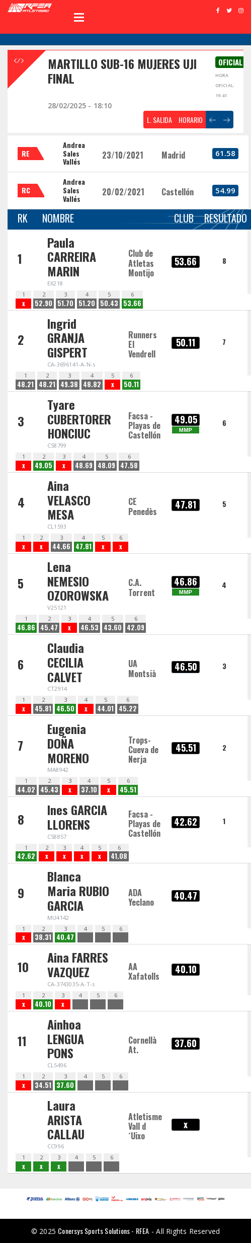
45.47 (49, 627)
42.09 (135, 627)
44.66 (61, 546)
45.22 (128, 708)
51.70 (65, 303)
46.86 (26, 627)
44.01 (105, 708)
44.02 (26, 789)
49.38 (69, 384)
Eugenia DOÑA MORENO (68, 743)
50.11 (131, 384)
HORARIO (191, 119)
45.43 (49, 789)
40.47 (65, 937)
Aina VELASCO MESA (69, 500)
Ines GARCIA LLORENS (77, 816)
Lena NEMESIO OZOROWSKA (78, 581)
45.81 (43, 708)
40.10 (43, 1004)
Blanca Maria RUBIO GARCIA (78, 890)
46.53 (89, 627)
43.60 (113, 627)
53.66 (132, 303)
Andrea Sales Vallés (74, 153)
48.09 (106, 465)
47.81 (83, 546)
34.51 (43, 1085)
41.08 (119, 856)
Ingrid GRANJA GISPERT (67, 337)
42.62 (26, 856)
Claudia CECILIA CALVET (65, 662)
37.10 (89, 789)
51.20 (86, 303)
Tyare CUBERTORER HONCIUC (79, 419)
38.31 (43, 937)
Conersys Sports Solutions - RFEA (103, 1230)
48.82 (92, 384)
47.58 (129, 465)
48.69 (84, 465)
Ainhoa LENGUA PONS (65, 1038)
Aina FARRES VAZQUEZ (77, 964)
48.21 (25, 384)
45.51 (128, 789)
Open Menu (79, 17)
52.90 (43, 303)
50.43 (109, 303)
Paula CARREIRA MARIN (71, 256)
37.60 (65, 1085)
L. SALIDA (159, 119)
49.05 (43, 465)
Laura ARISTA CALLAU (66, 1119)
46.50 (65, 708)
